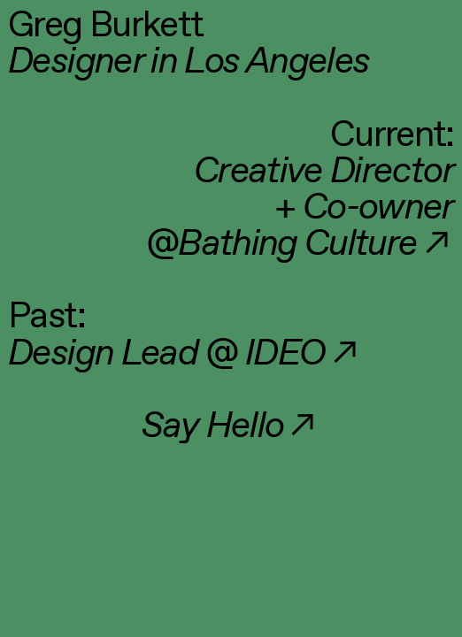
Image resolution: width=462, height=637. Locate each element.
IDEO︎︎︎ (303, 354)
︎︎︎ (316, 244)
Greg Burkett (105, 26)
